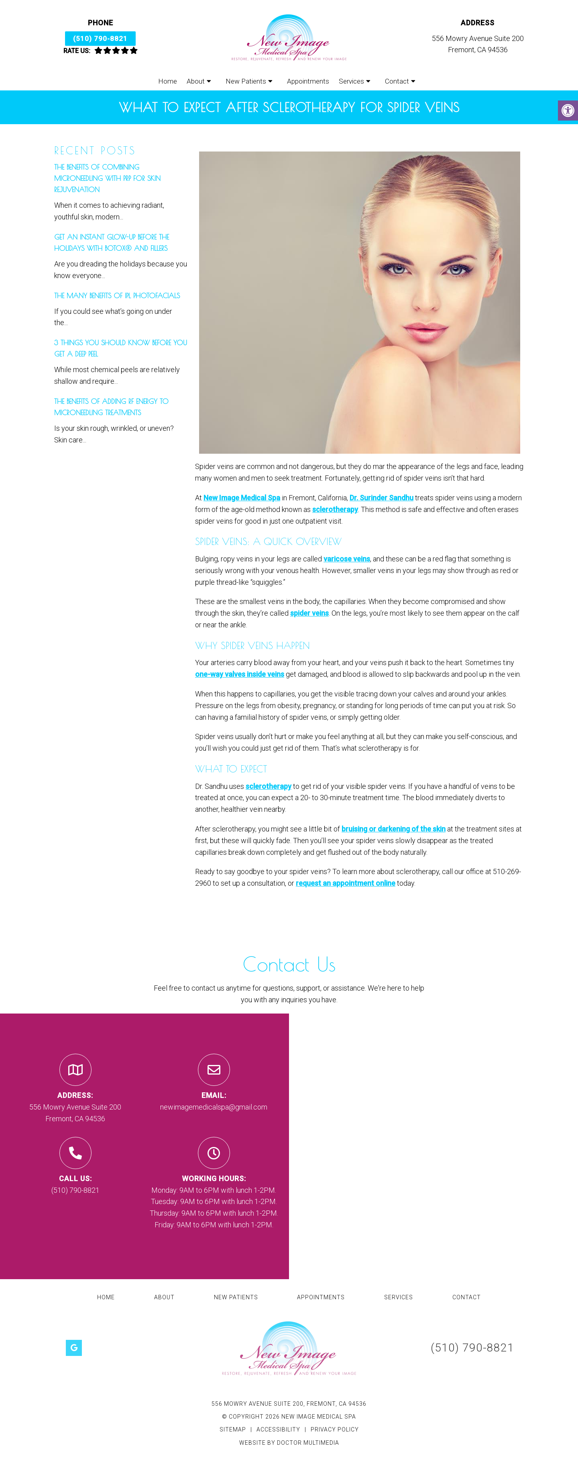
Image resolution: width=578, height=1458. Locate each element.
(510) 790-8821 (100, 39)
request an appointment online (345, 883)
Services (351, 81)
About (196, 81)
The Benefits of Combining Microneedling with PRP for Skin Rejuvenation (107, 178)
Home (167, 81)
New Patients (246, 81)
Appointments (308, 81)
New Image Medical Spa (242, 498)
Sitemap (233, 1429)
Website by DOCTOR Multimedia (289, 1443)
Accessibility (278, 1429)
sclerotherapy (335, 509)
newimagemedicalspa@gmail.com (213, 1107)
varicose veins (347, 559)
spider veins (309, 613)
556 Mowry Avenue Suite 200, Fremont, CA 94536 (289, 1404)
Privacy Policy (335, 1429)
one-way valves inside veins (239, 674)
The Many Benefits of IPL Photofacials (117, 296)
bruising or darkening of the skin (394, 829)
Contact (397, 81)
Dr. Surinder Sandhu (381, 498)
